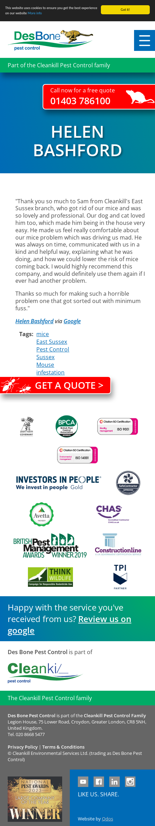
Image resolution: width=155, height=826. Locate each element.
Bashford (42, 321)
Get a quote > (69, 385)
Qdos (107, 819)
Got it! (125, 9)
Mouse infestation (50, 368)
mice (42, 334)
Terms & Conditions (63, 747)
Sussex (45, 357)
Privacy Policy (23, 747)
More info (35, 13)
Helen (23, 321)
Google (72, 321)
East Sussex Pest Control (52, 345)
